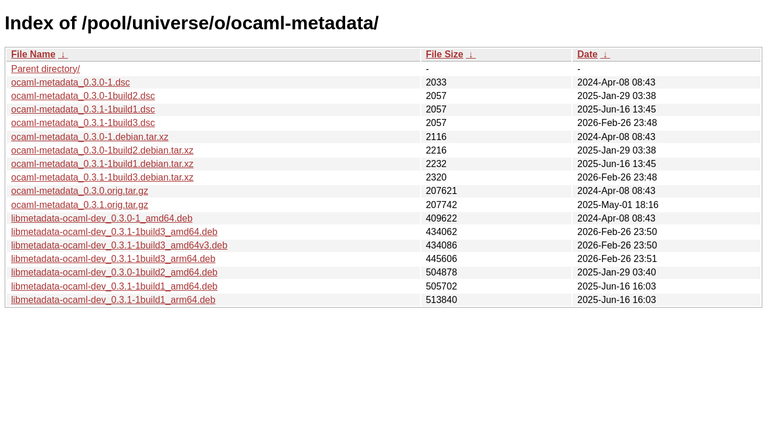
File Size (444, 54)
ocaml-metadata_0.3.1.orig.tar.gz (79, 205)
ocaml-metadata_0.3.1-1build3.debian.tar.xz (102, 177)
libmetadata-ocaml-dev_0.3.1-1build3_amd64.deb (114, 232)
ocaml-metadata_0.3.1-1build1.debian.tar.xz (102, 164)
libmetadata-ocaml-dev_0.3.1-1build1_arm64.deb (113, 300)
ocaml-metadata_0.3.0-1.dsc (70, 82)
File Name (33, 54)
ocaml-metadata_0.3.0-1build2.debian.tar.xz (102, 150)
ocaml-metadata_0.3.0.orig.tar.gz (79, 191)
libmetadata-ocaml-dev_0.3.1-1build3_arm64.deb (113, 259)
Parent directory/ (45, 69)
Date (587, 54)
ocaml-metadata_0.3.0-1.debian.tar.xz (90, 137)
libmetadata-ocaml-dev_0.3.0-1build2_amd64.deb (114, 272)
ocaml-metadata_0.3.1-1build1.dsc (83, 109)
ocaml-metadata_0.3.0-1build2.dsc (83, 96)
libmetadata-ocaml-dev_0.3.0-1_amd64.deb (102, 218)
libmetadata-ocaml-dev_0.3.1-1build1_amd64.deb (114, 286)
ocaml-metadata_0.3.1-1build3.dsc (83, 123)
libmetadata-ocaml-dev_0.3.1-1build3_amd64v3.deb (119, 245)
